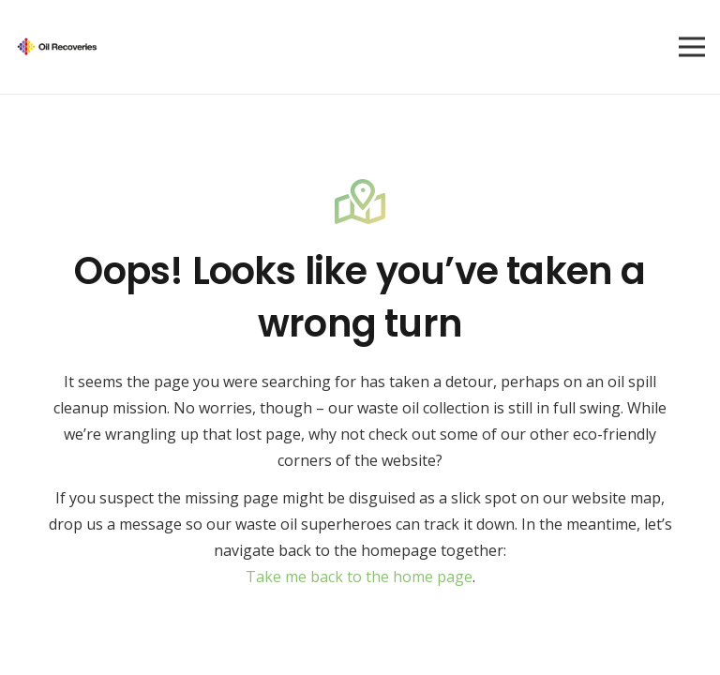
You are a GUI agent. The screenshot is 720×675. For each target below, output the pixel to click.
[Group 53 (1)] (56, 47)
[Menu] (692, 46)
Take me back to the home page (359, 576)
